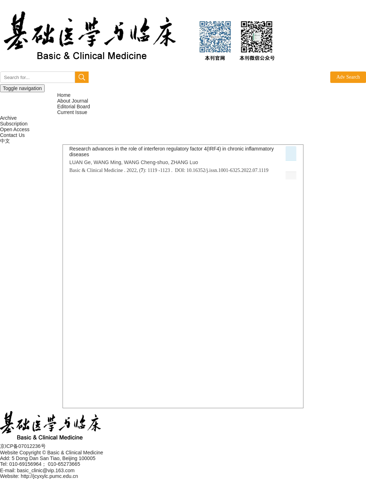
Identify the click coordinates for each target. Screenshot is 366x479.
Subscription (14, 124)
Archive (8, 118)
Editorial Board (73, 106)
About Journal (72, 101)
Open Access (15, 129)
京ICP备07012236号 (23, 446)
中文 (5, 141)
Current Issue (72, 112)
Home (63, 95)
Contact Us (12, 135)
